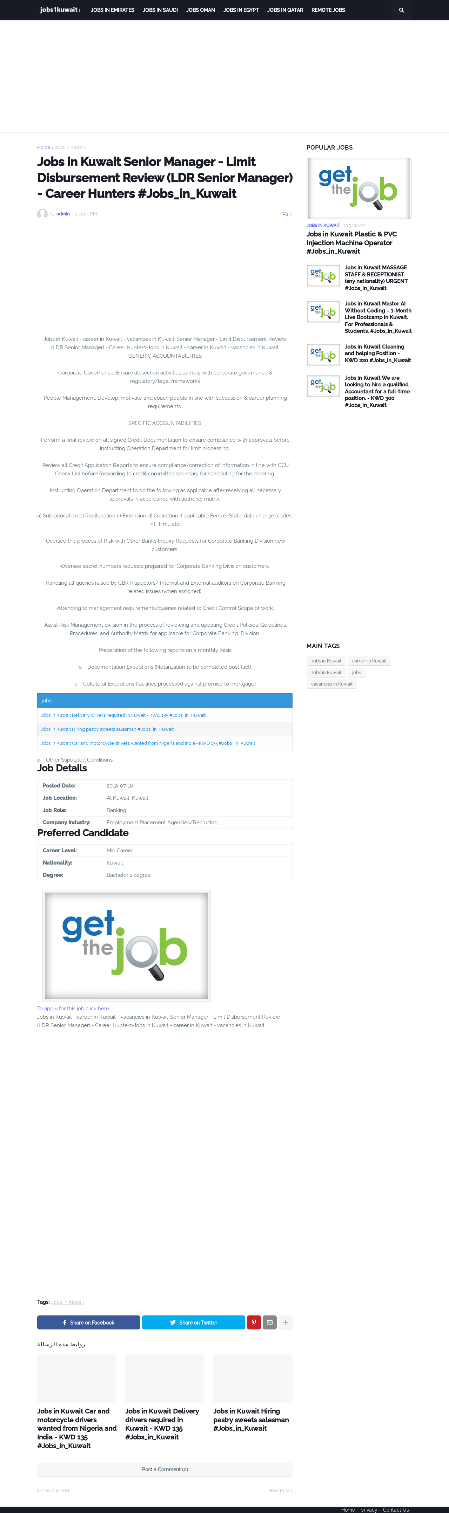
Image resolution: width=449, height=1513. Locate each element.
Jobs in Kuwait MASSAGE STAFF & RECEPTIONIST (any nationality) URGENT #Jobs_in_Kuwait (376, 276)
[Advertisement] (224, 76)
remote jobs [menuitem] (328, 10)
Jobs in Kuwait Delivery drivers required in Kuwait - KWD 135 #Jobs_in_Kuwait (123, 715)
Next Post (279, 1476)
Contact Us (399, 1503)
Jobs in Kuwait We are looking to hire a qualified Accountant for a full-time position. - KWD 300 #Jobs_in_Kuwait (377, 390)
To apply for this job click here (73, 1008)
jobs (356, 671)
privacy (369, 1503)
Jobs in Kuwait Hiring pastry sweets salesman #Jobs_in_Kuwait (107, 729)
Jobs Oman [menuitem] (200, 10)
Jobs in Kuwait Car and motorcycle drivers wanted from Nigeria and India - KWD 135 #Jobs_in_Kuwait (148, 743)
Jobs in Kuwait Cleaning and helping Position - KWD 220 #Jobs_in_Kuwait (378, 352)
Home (44, 147)
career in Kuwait (369, 659)
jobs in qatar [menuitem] (285, 10)
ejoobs (44, 1503)
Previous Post (55, 1476)
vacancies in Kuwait (332, 682)
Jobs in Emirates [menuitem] (112, 10)
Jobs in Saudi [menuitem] (160, 10)
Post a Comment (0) (165, 1455)
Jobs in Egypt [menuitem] (241, 10)
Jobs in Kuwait (70, 147)
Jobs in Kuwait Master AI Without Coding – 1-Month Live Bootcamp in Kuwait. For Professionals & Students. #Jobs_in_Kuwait (378, 316)
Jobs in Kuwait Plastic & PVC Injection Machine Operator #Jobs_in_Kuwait (348, 242)
